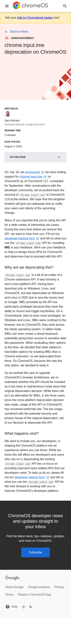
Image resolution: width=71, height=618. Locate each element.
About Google (14, 587)
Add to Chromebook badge (34, 17)
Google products (39, 587)
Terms (9, 594)
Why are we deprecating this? (29, 267)
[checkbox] (23, 606)
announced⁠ (34, 172)
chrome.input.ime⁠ (33, 176)
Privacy (59, 587)
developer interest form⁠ (22, 238)
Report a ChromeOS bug (34, 594)
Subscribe (35, 552)
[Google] (12, 578)
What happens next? (22, 433)
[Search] (65, 6)
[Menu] (7, 6)
